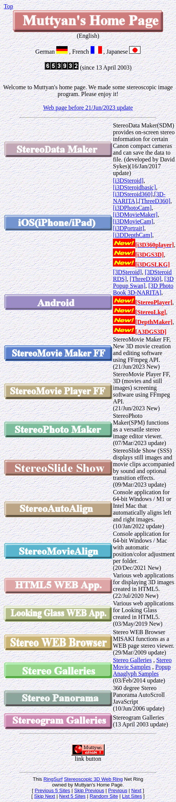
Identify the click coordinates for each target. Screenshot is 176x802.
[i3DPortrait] (128, 228)
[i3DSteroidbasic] (134, 187)
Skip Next (44, 796)
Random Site (104, 796)
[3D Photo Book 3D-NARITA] (143, 289)
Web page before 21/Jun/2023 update (88, 107)
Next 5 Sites (72, 796)
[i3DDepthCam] (132, 235)
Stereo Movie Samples (142, 663)
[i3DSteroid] (128, 180)
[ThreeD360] (154, 201)
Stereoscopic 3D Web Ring (93, 779)
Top (8, 6)
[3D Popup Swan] (143, 282)
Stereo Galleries (132, 660)
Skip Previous (89, 790)
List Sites (132, 796)
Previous (117, 790)
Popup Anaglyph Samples (142, 670)
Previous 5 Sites (52, 790)
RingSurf (53, 779)
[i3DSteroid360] (133, 194)
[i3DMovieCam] (133, 221)
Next (136, 790)
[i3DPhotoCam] (132, 208)
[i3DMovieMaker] (135, 214)
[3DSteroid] (127, 272)
